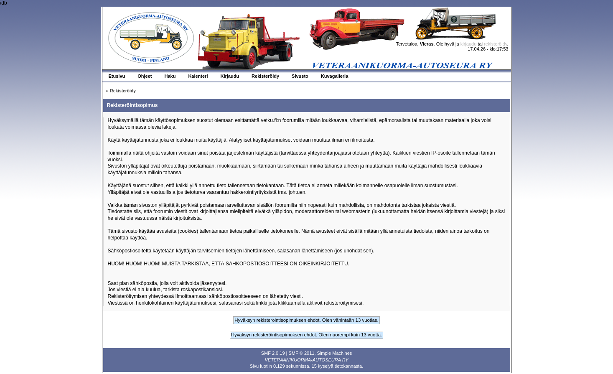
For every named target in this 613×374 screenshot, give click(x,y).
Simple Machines (334, 353)
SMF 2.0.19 (273, 353)
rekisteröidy (495, 43)
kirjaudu (468, 43)
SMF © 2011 (302, 353)
